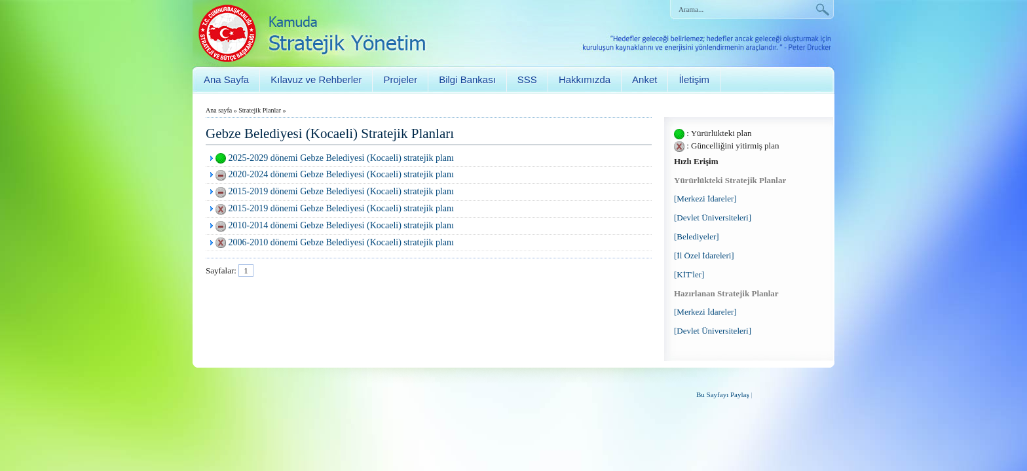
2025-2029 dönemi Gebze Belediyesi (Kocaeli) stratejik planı (341, 158)
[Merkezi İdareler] (705, 198)
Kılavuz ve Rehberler (316, 79)
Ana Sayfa (226, 79)
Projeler (400, 79)
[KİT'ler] (689, 274)
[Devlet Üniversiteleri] (712, 217)
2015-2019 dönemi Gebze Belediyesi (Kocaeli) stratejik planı (341, 191)
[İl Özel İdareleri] (704, 255)
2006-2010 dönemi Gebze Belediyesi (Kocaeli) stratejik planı (341, 242)
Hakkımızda (584, 79)
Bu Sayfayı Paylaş (722, 394)
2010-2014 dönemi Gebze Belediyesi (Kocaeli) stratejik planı (341, 225)
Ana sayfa (219, 110)
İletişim (694, 79)
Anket (644, 79)
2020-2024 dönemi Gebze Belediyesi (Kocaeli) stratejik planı (341, 174)
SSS (527, 79)
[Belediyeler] (696, 236)
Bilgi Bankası (467, 79)
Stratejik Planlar (259, 110)
